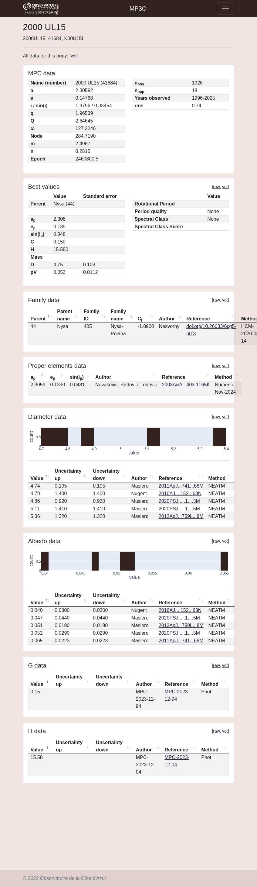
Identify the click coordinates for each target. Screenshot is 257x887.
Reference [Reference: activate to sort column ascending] (198, 318)
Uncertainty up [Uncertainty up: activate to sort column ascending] (68, 474)
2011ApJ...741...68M (181, 485)
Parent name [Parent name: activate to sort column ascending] (64, 315)
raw (216, 186)
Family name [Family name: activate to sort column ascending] (118, 315)
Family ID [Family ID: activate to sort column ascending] (91, 315)
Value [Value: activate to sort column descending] (37, 478)
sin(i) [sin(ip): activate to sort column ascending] (77, 377)
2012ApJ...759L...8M (181, 516)
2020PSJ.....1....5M (179, 501)
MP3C (138, 8)
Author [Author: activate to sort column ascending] (167, 318)
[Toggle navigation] (225, 8)
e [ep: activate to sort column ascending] (52, 377)
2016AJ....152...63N (180, 493)
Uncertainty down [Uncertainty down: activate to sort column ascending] (106, 474)
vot (73, 55)
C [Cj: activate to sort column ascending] (139, 319)
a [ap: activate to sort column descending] (33, 377)
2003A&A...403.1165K (186, 384)
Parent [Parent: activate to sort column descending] (38, 318)
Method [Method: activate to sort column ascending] (223, 377)
